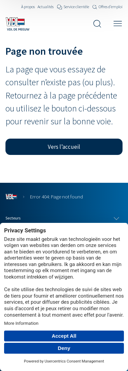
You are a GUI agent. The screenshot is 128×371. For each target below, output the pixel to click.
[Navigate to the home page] (17, 24)
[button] (64, 147)
